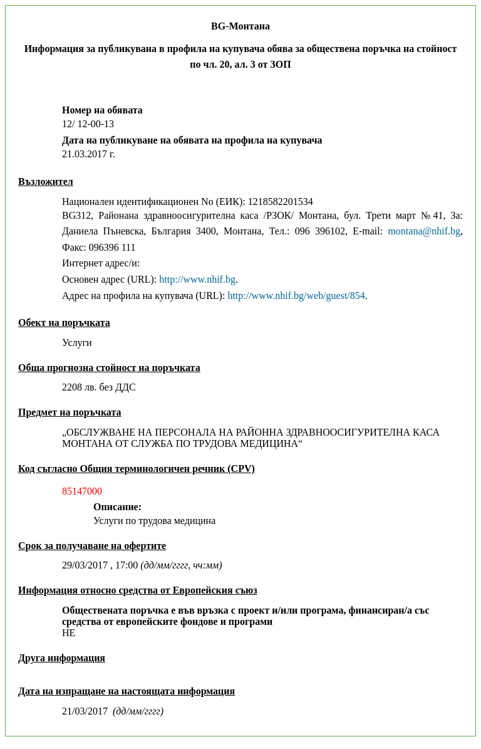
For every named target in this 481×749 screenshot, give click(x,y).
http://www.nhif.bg (197, 279)
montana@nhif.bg (424, 231)
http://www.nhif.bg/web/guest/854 (296, 295)
